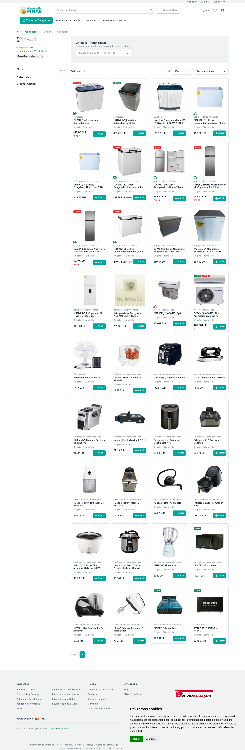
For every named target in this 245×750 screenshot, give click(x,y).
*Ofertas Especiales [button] (68, 20)
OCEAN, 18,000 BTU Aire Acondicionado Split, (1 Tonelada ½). (206, 314)
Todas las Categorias (36, 20)
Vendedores (31, 31)
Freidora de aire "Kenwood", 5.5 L (208, 504)
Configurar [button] (151, 739)
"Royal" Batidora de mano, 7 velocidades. (128, 629)
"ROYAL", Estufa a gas (165, 628)
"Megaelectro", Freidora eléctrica (206, 441)
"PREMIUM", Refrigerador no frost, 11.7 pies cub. (88, 314)
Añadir (99, 134)
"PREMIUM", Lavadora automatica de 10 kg (124, 121)
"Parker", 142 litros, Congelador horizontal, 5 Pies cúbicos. (88, 186)
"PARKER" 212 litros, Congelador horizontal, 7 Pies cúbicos (209, 121)
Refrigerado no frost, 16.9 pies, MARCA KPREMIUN (127, 314)
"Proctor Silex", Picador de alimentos (127, 379)
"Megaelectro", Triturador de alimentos (88, 504)
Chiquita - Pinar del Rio (83, 127)
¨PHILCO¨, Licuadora (165, 565)
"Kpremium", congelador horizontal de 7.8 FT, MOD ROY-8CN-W (207, 250)
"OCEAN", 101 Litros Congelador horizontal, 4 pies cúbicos (129, 186)
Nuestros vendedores (100, 708)
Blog (126, 689)
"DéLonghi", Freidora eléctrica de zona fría (89, 441)
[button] (222, 10)
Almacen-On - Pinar (61, 728)
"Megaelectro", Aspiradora (167, 503)
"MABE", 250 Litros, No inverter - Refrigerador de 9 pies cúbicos (210, 186)
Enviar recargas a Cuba (65, 703)
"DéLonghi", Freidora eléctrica (169, 377)
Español (218, 1)
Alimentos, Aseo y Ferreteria (67, 689)
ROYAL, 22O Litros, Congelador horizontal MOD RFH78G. (169, 250)
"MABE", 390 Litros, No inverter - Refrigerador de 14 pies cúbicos (89, 250)
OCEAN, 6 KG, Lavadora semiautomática (85, 121)
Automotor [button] (91, 20)
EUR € (204, 1)
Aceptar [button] (136, 739)
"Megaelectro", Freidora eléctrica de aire (166, 441)
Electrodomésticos (41, 83)
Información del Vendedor (32, 51)
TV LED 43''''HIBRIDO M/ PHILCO (206, 629)
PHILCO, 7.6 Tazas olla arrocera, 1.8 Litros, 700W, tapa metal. (87, 567)
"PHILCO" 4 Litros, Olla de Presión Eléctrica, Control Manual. (126, 567)
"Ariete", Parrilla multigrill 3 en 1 (129, 440)
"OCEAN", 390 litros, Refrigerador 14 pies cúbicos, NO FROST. (169, 186)
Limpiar (62, 70)
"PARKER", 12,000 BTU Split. (168, 313)
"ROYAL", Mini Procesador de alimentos (88, 629)
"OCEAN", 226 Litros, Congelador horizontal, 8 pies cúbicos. (129, 250)
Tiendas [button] (189, 1)
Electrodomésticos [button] (113, 20)
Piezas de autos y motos (65, 694)
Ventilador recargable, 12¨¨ (88, 377)
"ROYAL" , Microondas (205, 565)
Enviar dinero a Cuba (63, 699)
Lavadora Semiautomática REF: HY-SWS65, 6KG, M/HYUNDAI (170, 121)
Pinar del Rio (168, 10)
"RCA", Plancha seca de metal (209, 377)
